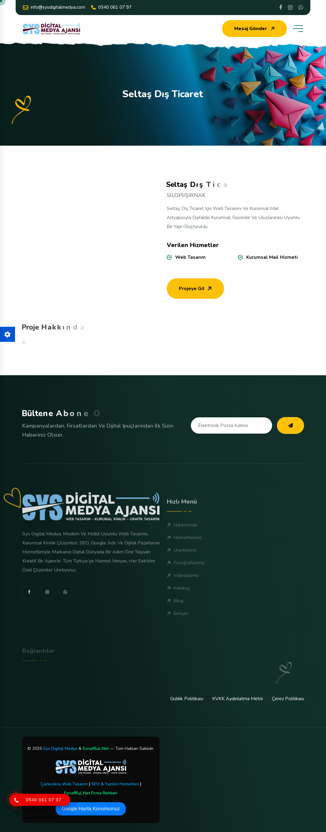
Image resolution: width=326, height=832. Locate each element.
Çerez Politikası (288, 698)
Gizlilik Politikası (186, 698)
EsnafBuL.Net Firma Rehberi (90, 793)
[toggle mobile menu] (298, 28)
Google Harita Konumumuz (91, 808)
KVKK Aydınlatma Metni (237, 698)
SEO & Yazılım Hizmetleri (115, 784)
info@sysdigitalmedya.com (54, 7)
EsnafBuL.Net (96, 748)
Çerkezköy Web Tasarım (64, 784)
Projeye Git (196, 292)
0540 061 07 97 (111, 7)
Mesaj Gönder (255, 28)
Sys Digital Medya (60, 748)
